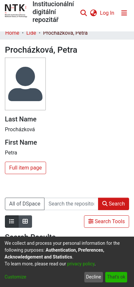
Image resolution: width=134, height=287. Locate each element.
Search (113, 204)
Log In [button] (107, 13)
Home (12, 33)
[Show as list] (12, 221)
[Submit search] (83, 13)
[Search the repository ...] (71, 204)
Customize (15, 276)
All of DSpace (24, 204)
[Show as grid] (25, 221)
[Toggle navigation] (124, 13)
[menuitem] (93, 13)
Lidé (31, 33)
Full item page (25, 168)
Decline (93, 276)
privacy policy (80, 263)
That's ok (116, 276)
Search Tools (106, 221)
